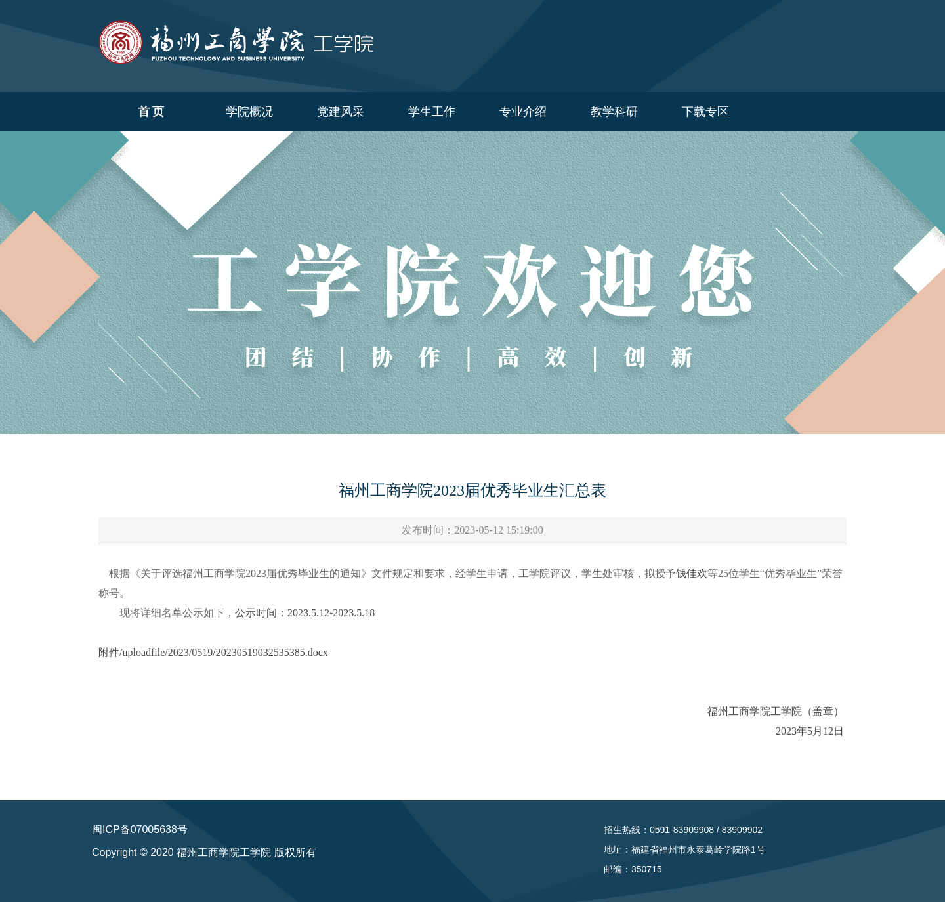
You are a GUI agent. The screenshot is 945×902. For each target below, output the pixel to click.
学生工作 (431, 111)
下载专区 (705, 111)
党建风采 (340, 111)
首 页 (151, 111)
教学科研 (614, 111)
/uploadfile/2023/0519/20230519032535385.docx (223, 652)
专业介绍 (523, 111)
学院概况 (249, 111)
